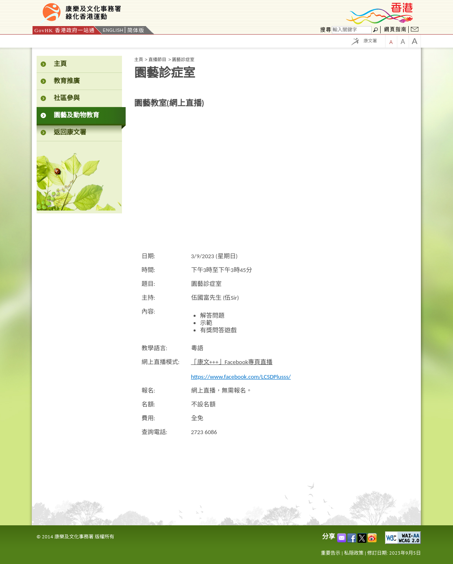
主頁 (138, 59)
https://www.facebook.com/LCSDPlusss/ (241, 376)
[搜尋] (352, 30)
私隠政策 (354, 553)
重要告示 (330, 553)
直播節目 (157, 59)
